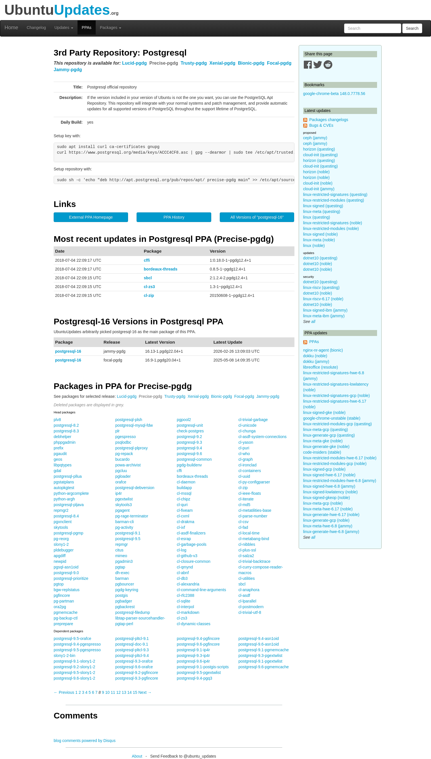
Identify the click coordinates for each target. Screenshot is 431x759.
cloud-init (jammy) (318, 189)
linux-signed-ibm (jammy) (325, 310)
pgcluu (121, 470)
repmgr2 (61, 510)
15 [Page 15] (135, 692)
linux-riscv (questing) (321, 287)
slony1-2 (61, 544)
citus (119, 550)
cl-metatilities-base (254, 510)
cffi (147, 260)
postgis (121, 595)
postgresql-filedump (132, 612)
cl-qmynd (185, 567)
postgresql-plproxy (131, 448)
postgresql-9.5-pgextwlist (199, 672)
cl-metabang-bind (253, 538)
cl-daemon (186, 482)
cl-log (181, 550)
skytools (61, 527)
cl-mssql (184, 493)
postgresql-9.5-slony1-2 (74, 672)
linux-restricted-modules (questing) (333, 200)
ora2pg (60, 606)
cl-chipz (183, 499)
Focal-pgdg (279, 63)
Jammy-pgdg (68, 69)
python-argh (64, 499)
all (313, 321)
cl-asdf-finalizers (191, 533)
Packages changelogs (328, 119)
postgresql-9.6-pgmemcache (263, 667)
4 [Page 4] (86, 692)
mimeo (121, 555)
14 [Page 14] (129, 692)
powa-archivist (128, 465)
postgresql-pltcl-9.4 (132, 655)
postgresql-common (194, 459)
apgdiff (60, 555)
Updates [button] (64, 27)
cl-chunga (247, 431)
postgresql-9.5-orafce (72, 638)
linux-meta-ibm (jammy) (324, 316)
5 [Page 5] (90, 692)
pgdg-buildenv (189, 465)
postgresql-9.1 (128, 533)
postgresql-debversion (134, 487)
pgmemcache (66, 612)
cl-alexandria (188, 584)
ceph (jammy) (315, 138)
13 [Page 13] (124, 692)
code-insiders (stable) (322, 452)
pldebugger (64, 550)
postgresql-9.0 (66, 572)
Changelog (36, 27)
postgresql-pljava (69, 504)
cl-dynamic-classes (193, 623)
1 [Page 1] (76, 692)
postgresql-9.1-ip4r (193, 650)
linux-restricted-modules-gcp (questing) (337, 424)
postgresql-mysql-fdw (134, 425)
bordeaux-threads (160, 269)
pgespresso (125, 436)
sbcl (148, 278)
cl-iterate (246, 499)
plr (117, 431)
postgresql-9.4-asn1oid (258, 638)
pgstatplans (64, 482)
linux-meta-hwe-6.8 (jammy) (327, 526)
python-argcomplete (71, 493)
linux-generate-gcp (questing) (329, 435)
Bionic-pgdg (251, 63)
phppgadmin (65, 442)
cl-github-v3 (187, 555)
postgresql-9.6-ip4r (193, 661)
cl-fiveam (185, 510)
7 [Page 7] (96, 692)
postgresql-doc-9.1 (131, 644)
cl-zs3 (149, 286)
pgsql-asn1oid (66, 567)
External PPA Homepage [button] (91, 217)
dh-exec (122, 572)
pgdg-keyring (126, 589)
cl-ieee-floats (249, 493)
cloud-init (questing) (320, 155)
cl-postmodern (251, 606)
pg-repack (124, 453)
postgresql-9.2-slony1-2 (74, 667)
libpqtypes (63, 465)
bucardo (122, 459)
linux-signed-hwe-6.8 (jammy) (329, 486)
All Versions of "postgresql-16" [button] (257, 217)
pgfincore (62, 595)
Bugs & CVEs (321, 125)
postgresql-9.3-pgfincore (136, 678)
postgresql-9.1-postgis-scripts (203, 667)
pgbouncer (124, 584)
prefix (58, 448)
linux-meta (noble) (319, 240)
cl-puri (243, 448)
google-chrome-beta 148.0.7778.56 (334, 93)
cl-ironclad (247, 465)
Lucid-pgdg (134, 63)
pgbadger (123, 601)
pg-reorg (61, 538)
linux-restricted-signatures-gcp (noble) (336, 395)
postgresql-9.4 (189, 448)
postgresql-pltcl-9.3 (132, 650)
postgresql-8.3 (66, 431)
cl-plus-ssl (247, 550)
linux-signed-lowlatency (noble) (330, 492)
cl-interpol (185, 606)
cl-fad (243, 527)
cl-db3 (182, 578)
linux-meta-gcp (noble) (323, 503)
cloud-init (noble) (318, 183)
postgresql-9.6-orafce (134, 667)
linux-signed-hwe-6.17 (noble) (329, 475)
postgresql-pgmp (68, 533)
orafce (120, 482)
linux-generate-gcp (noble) (326, 520)
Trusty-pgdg (194, 63)
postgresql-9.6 (189, 453)
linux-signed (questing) (323, 206)
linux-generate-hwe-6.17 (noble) (331, 514)
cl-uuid (244, 476)
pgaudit (60, 453)
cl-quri (182, 504)
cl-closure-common (193, 561)
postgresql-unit (190, 425)
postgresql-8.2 (66, 425)
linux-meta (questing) (321, 211)
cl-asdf (244, 595)
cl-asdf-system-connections (262, 436)
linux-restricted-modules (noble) (331, 228)
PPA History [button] (174, 217)
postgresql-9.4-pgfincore (198, 638)
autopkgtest (64, 487)
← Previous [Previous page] (64, 692)
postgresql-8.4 (66, 516)
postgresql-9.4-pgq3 (194, 678)
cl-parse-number (252, 516)
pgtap (120, 567)
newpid (60, 561)
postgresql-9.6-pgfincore (198, 644)
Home (11, 27)
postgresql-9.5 (128, 538)
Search (412, 28)
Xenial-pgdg (223, 63)
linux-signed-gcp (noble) (324, 469)
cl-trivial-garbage (253, 419)
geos (58, 459)
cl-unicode (247, 425)
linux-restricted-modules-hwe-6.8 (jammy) (339, 480)
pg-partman (64, 601)
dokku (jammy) (316, 361)
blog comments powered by (85, 740)
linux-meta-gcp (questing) (325, 429)
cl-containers (249, 470)
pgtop (59, 584)
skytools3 (123, 504)
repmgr (121, 544)
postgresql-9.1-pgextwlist (260, 661)
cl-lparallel (247, 601)
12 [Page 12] (118, 692)
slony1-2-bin (64, 655)
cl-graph (245, 459)
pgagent (122, 510)
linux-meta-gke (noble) (323, 441)
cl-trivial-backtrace (254, 561)
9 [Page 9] (103, 692)
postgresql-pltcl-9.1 (132, 638)
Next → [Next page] (145, 692)
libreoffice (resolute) (320, 367)
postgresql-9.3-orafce (134, 661)
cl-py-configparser (254, 482)
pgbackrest (125, 606)
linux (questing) (316, 217)
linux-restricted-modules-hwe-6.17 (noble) (339, 458)
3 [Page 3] (83, 692)
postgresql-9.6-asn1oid (258, 644)
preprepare (63, 623)
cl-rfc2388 (185, 595)
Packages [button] (110, 27)
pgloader (123, 476)
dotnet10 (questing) (320, 258)
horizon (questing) (319, 149)
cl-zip (149, 295)
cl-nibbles (246, 544)
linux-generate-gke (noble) (326, 446)
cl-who (244, 453)
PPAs (86, 27)
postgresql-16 (68, 351)
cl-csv (243, 521)
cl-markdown (188, 612)
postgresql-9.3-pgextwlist (260, 655)
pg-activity (124, 527)
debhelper (62, 436)
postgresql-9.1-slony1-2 (74, 661)
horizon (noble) (316, 172)
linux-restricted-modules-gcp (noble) (335, 463)
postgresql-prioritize (71, 578)
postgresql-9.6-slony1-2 (74, 678)
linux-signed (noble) (320, 234)
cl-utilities (246, 578)
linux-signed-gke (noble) (324, 412)
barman (122, 578)
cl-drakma (185, 521)
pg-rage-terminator (131, 516)
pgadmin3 (124, 561)
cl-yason (245, 442)
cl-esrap (184, 538)
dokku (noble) (315, 356)
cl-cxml (183, 516)
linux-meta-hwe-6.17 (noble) (328, 509)
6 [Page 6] (93, 692)
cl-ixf (181, 527)
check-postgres (190, 431)
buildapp (184, 487)
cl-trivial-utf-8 (249, 612)
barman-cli (124, 521)
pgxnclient (63, 521)
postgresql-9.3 (189, 442)
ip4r (118, 493)
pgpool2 (184, 419)
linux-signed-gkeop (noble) (326, 497)
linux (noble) (314, 245)
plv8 (57, 419)
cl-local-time (249, 533)
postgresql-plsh (128, 419)
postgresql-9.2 (189, 436)
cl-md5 (244, 504)
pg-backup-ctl (66, 618)
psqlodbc (123, 442)
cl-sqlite (183, 601)
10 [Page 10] (107, 692)
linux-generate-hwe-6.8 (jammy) (331, 531)
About (137, 756)
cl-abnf (183, 572)
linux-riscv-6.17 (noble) (323, 299)
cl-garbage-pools (191, 544)
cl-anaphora (249, 589)
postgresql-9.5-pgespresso (77, 650)
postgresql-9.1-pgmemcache (263, 650)
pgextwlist (124, 499)
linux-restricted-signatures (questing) (335, 194)
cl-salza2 (246, 555)
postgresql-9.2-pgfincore (136, 672)
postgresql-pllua (68, 476)
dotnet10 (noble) (317, 263)
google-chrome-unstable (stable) (332, 418)
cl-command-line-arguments (201, 589)
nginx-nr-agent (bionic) (323, 350)
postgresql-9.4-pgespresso (77, 644)
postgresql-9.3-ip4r (193, 655)
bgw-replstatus (66, 589)
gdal (57, 470)
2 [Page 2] (80, 692)
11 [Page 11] (113, 692)
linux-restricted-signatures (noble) (332, 223)
